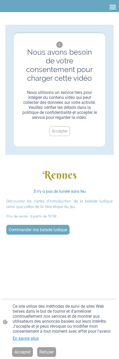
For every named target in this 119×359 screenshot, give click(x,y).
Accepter (60, 131)
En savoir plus (26, 338)
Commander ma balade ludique (38, 229)
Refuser (46, 352)
